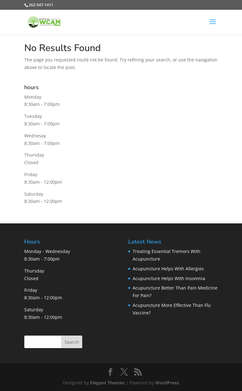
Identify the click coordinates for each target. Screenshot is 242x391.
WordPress (167, 383)
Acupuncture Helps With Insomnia (169, 278)
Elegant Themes (107, 383)
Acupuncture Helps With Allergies (168, 269)
